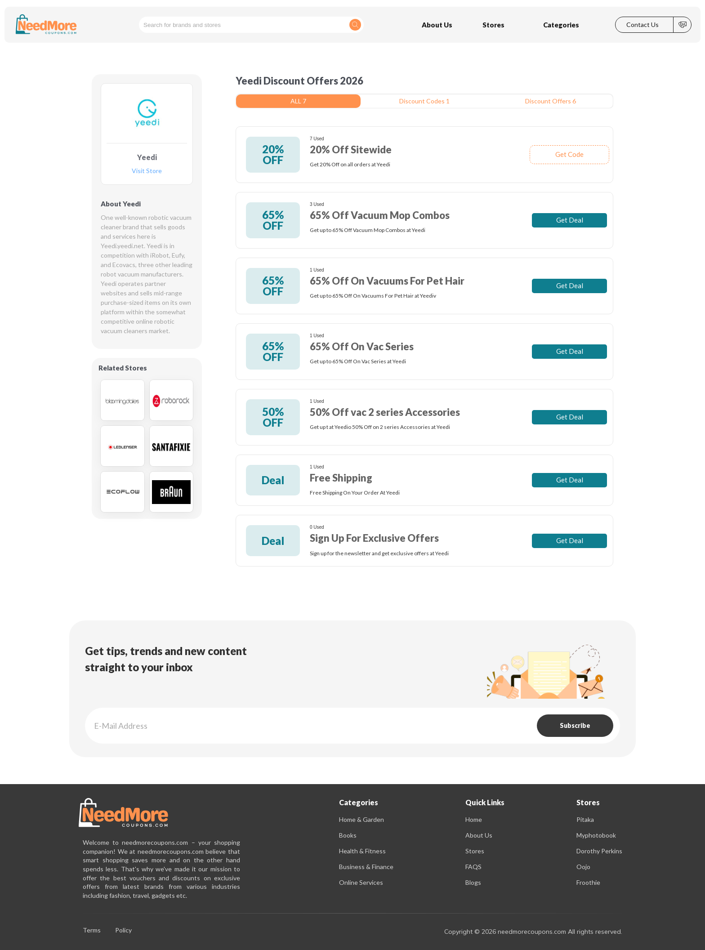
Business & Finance (366, 866)
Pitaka (585, 819)
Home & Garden (361, 819)
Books (348, 835)
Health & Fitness (362, 851)
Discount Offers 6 (550, 101)
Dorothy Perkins (599, 851)
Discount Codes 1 (424, 101)
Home (473, 819)
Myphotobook (596, 835)
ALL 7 (298, 101)
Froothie (588, 882)
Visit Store (147, 171)
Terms (92, 930)
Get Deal (569, 220)
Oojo (583, 866)
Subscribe (575, 725)
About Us (478, 835)
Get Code (569, 154)
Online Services (361, 882)
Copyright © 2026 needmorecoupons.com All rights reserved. (533, 932)
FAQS (473, 866)
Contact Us (642, 24)
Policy (123, 930)
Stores (474, 851)
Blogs (473, 882)
